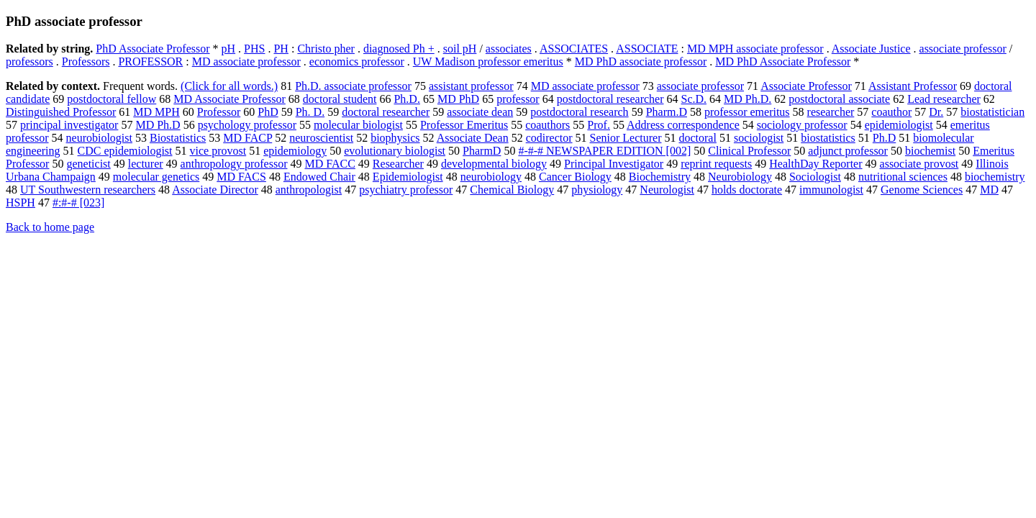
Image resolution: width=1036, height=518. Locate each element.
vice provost (218, 151)
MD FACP (247, 138)
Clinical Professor (749, 151)
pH (229, 48)
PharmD (482, 151)
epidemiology (295, 151)
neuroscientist (321, 138)
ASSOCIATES (574, 48)
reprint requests (716, 164)
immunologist (831, 189)
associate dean (480, 112)
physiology (596, 189)
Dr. (936, 112)
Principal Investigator (613, 164)
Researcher (398, 164)
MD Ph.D (157, 125)
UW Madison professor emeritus (488, 61)
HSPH (20, 202)
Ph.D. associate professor (353, 86)
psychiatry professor (406, 189)
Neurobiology (740, 177)
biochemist (930, 151)
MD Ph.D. (747, 99)
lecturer (145, 164)
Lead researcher (944, 99)
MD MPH (156, 112)
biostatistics (828, 138)
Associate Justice (871, 48)
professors (29, 61)
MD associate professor (246, 61)
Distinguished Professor (61, 112)
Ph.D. (406, 99)
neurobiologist (99, 138)
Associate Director (215, 189)
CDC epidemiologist (125, 151)
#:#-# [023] (78, 202)
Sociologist (815, 177)
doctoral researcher (386, 112)
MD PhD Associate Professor (782, 61)
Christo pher (326, 48)
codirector (549, 138)
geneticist (88, 164)
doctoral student (340, 99)
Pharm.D (666, 112)
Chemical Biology (512, 189)
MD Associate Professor (229, 99)
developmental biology (494, 164)
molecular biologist (358, 125)
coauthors (547, 125)
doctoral (697, 138)
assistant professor (471, 86)
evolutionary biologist (394, 151)
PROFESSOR (150, 61)
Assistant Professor (912, 86)
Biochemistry (660, 177)
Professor (218, 112)
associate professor (963, 48)
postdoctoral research (579, 112)
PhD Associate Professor (152, 48)
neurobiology (491, 177)
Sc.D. (694, 99)
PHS (254, 48)
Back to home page (50, 227)
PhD (268, 112)
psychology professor (247, 125)
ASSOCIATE (647, 48)
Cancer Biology (575, 177)
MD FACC (329, 164)
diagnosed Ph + (399, 48)
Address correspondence (683, 125)
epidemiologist (899, 125)
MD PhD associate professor (641, 61)
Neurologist (667, 189)
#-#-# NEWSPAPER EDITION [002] (604, 151)
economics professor (356, 61)
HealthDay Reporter (815, 164)
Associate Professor (806, 86)
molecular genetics (156, 177)
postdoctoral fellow (111, 99)
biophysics (395, 138)
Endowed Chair (319, 177)
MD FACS (241, 177)
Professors (86, 61)
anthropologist (309, 189)
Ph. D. (310, 112)
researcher (831, 112)
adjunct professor (848, 151)
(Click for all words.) (229, 86)
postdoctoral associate (839, 99)
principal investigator (69, 125)
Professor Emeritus (464, 125)
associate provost (919, 164)
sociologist (758, 138)
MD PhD (458, 99)
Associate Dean (473, 138)
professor (518, 99)
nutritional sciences (903, 177)
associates (509, 48)
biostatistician (992, 112)
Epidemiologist (408, 177)
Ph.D (884, 138)
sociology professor (802, 125)
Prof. (598, 125)
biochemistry (995, 177)
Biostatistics (178, 138)
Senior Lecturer (626, 138)
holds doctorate (747, 189)
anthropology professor (234, 164)
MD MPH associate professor (755, 48)
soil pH (460, 48)
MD (989, 189)
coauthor (891, 112)
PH (280, 48)
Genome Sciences (922, 189)
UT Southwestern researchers (87, 189)
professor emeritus (747, 112)
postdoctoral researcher (610, 99)
